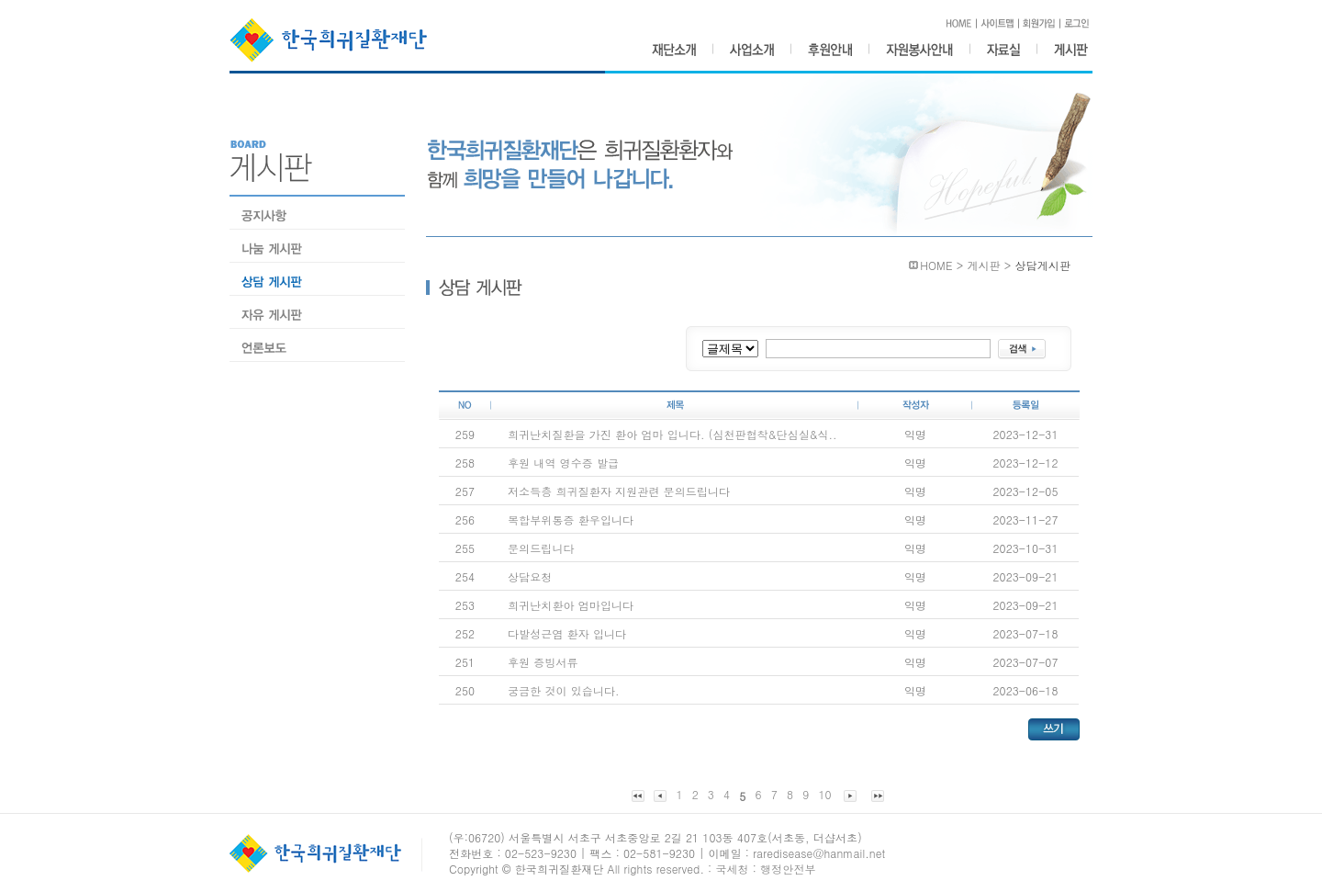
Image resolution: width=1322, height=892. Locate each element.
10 (824, 794)
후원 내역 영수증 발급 (563, 462)
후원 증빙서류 (543, 662)
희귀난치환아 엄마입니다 (570, 605)
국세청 (731, 868)
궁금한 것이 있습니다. (564, 690)
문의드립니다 (541, 548)
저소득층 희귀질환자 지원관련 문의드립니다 (619, 491)
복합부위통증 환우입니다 (570, 519)
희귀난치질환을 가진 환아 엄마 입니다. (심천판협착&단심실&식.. (672, 434)
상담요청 (530, 576)
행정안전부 (788, 868)
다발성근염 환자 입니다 (567, 633)
